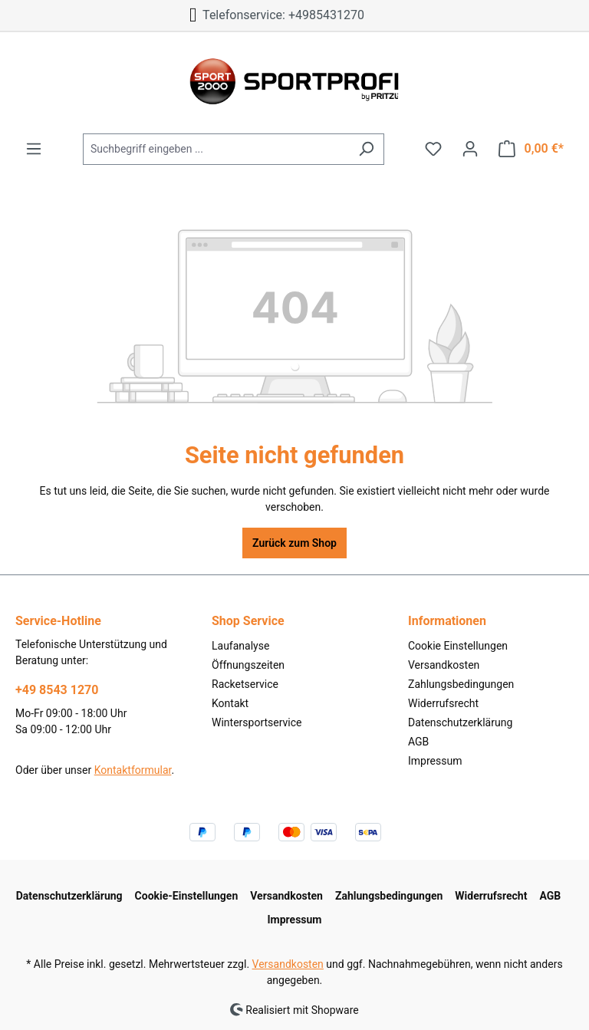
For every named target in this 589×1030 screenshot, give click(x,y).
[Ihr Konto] (470, 148)
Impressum (435, 761)
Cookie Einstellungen (458, 646)
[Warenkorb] (531, 148)
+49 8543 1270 (56, 690)
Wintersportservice (257, 722)
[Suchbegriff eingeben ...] (216, 149)
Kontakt (230, 703)
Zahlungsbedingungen (461, 684)
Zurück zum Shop (294, 543)
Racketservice (245, 684)
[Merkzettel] (433, 148)
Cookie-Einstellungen (187, 896)
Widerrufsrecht (443, 703)
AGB (418, 741)
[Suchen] (366, 149)
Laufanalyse (240, 646)
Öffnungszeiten (248, 665)
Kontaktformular (133, 770)
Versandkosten (443, 665)
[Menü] (33, 148)
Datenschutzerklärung (460, 722)
